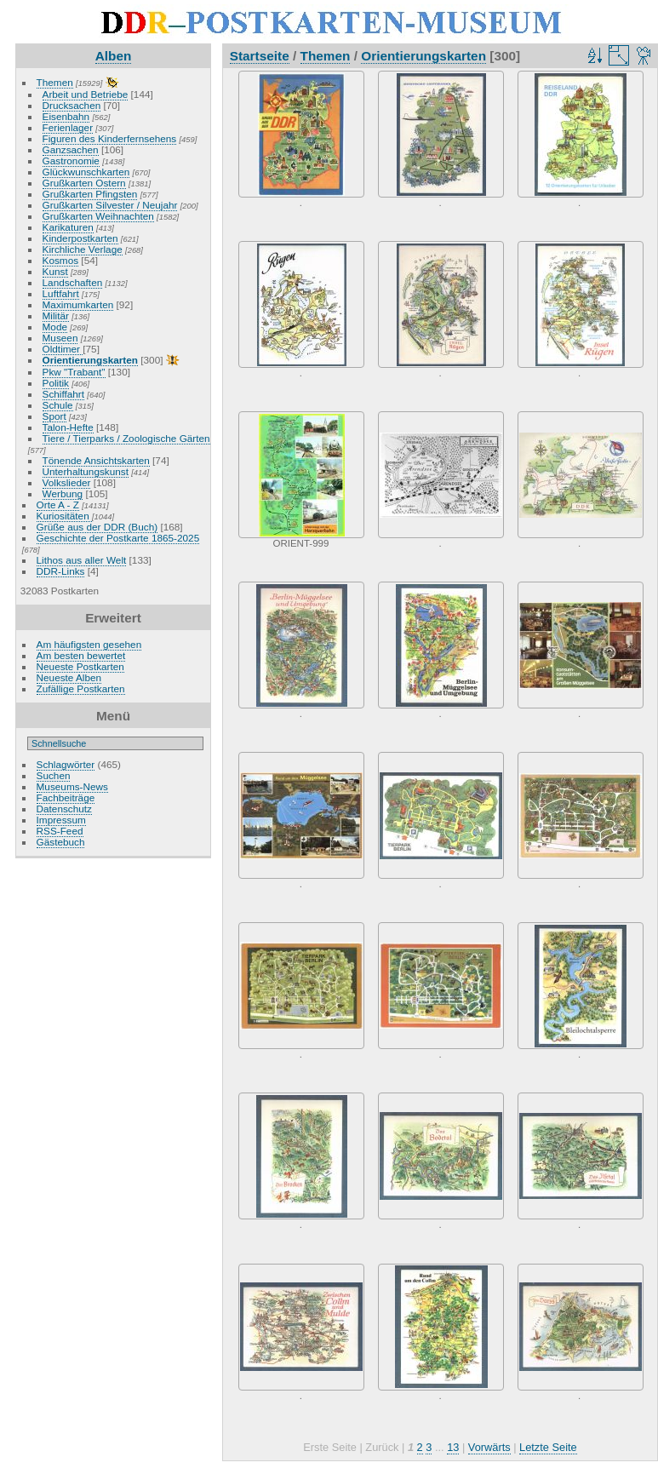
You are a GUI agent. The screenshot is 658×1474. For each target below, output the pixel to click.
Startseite (259, 56)
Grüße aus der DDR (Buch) (97, 526)
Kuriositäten (64, 515)
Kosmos (61, 260)
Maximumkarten (78, 304)
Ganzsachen (71, 149)
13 (453, 1447)
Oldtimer (63, 348)
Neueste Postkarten (80, 666)
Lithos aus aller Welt (82, 559)
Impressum (61, 819)
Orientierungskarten (90, 359)
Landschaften (73, 282)
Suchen (54, 775)
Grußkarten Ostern (84, 182)
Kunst (55, 271)
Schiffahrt (64, 393)
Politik (56, 382)
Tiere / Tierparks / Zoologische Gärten (126, 438)
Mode (55, 326)
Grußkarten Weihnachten (98, 215)
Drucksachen (72, 105)
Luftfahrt (61, 293)
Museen (60, 337)
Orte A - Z (58, 504)
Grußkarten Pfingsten (90, 193)
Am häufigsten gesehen (89, 644)
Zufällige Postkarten (81, 688)
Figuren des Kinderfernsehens (110, 138)
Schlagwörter (66, 764)
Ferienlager (68, 127)
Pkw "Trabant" (74, 371)
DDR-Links (61, 570)
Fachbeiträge (66, 797)
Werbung (63, 493)
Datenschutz (64, 808)
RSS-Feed (60, 830)
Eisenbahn (66, 116)
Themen (55, 82)
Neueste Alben (69, 677)
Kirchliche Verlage (83, 249)
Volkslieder (67, 482)
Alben (113, 56)
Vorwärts (489, 1447)
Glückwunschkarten (86, 171)
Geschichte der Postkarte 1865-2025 (118, 537)
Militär (56, 315)
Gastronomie (71, 160)
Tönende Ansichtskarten (96, 460)
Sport (54, 416)
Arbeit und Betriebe (86, 94)
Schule (58, 404)
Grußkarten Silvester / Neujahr (110, 204)
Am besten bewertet (81, 655)
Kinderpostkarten (80, 238)
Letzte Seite (548, 1447)
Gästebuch (61, 841)
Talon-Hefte (68, 427)
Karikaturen (68, 226)
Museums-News (72, 786)
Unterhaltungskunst (86, 471)
